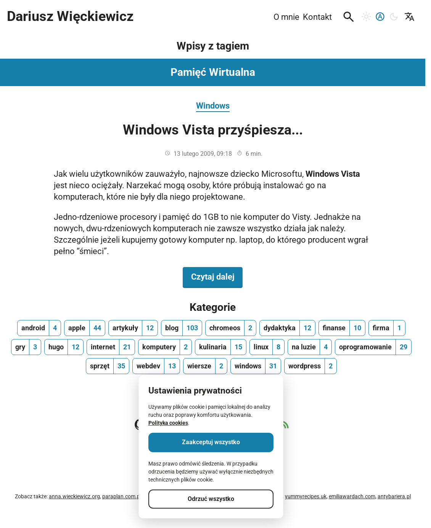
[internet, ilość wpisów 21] (111, 347)
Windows (213, 105)
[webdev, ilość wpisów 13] (156, 366)
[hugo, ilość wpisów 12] (64, 347)
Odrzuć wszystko (211, 498)
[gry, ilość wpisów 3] (26, 347)
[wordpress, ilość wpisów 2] (310, 366)
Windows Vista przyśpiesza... (213, 130)
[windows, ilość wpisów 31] (255, 366)
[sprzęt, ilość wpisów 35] (107, 366)
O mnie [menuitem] (286, 17)
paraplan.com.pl (121, 496)
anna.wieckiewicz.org (74, 496)
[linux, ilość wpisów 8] (267, 347)
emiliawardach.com (352, 496)
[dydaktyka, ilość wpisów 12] (287, 328)
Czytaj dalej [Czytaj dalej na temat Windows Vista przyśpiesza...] (217, 276)
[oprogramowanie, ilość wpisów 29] (373, 347)
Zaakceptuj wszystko (211, 442)
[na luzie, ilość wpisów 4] (310, 347)
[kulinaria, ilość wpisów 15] (220, 347)
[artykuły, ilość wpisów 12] (133, 328)
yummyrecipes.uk (305, 496)
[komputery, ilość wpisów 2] (165, 347)
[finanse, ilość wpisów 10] (341, 328)
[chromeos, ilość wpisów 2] (230, 328)
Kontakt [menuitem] (317, 17)
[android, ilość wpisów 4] (39, 328)
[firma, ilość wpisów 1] (386, 328)
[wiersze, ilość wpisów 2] (205, 366)
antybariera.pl (394, 496)
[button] (348, 17)
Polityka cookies (168, 423)
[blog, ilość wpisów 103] (181, 328)
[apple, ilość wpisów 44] (84, 328)
